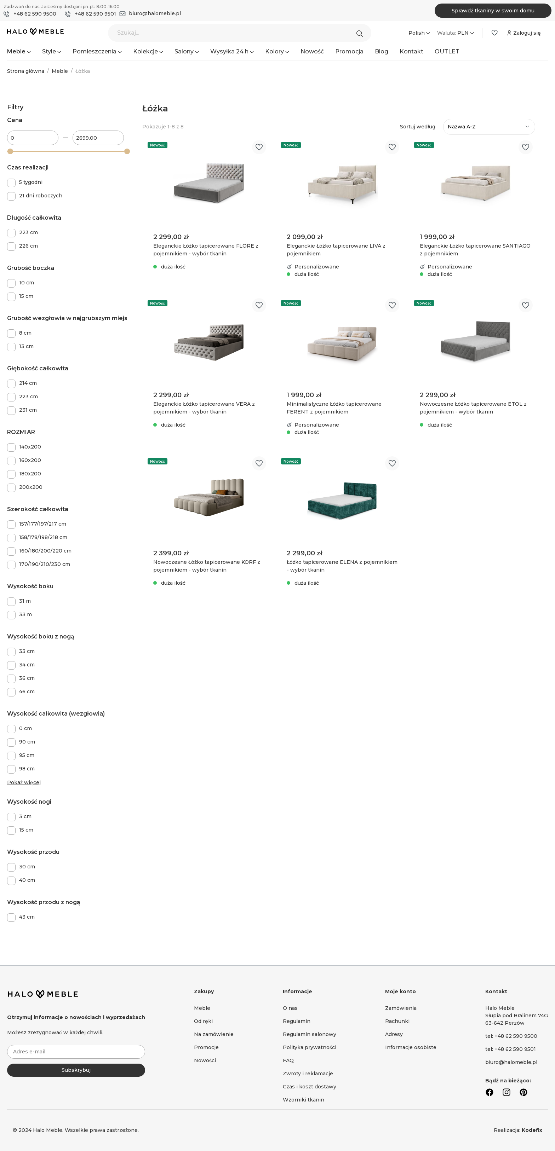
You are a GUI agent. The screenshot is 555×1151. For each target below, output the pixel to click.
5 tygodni (30, 182)
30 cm (27, 866)
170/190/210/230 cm (44, 564)
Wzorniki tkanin (303, 1100)
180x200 (30, 473)
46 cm (27, 691)
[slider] (10, 151)
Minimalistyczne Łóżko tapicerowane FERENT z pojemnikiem (334, 408)
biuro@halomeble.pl (155, 13)
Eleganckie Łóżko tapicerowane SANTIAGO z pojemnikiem (475, 250)
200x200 (30, 487)
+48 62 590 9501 (95, 14)
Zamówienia (401, 1008)
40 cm (27, 880)
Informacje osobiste (410, 1047)
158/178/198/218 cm (43, 537)
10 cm (26, 282)
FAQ (288, 1060)
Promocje (206, 1047)
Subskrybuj (76, 1070)
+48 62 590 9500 (34, 14)
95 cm (26, 755)
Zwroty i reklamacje (308, 1073)
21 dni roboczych (40, 195)
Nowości (205, 1060)
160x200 (30, 460)
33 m (25, 614)
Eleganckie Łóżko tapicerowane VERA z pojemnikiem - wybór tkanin (204, 408)
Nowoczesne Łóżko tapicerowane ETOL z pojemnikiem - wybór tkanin (473, 408)
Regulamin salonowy (309, 1034)
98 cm (27, 768)
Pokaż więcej (24, 782)
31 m (25, 601)
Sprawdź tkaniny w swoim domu (493, 10)
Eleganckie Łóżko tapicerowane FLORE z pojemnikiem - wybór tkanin (205, 250)
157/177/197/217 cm (42, 524)
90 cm (27, 742)
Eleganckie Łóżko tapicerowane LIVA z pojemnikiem (336, 250)
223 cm (28, 232)
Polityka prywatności (309, 1047)
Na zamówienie (214, 1034)
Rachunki (397, 1021)
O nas (290, 1008)
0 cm (25, 728)
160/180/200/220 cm (45, 551)
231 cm (28, 410)
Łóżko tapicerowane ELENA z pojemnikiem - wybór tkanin (342, 566)
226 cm (28, 246)
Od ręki (203, 1021)
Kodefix (532, 1130)
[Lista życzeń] (494, 33)
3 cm (25, 816)
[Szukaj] (361, 33)
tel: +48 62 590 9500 (511, 1036)
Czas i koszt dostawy (309, 1086)
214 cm (28, 383)
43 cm (27, 917)
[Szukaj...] (239, 33)
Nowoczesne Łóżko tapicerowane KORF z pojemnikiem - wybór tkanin (206, 566)
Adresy (394, 1034)
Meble (202, 1008)
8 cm (25, 333)
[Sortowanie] (489, 127)
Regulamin (296, 1021)
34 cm (27, 664)
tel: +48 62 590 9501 (510, 1049)
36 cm (27, 678)
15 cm (26, 296)
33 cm (27, 651)
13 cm (26, 346)
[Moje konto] (523, 33)
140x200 (30, 447)
